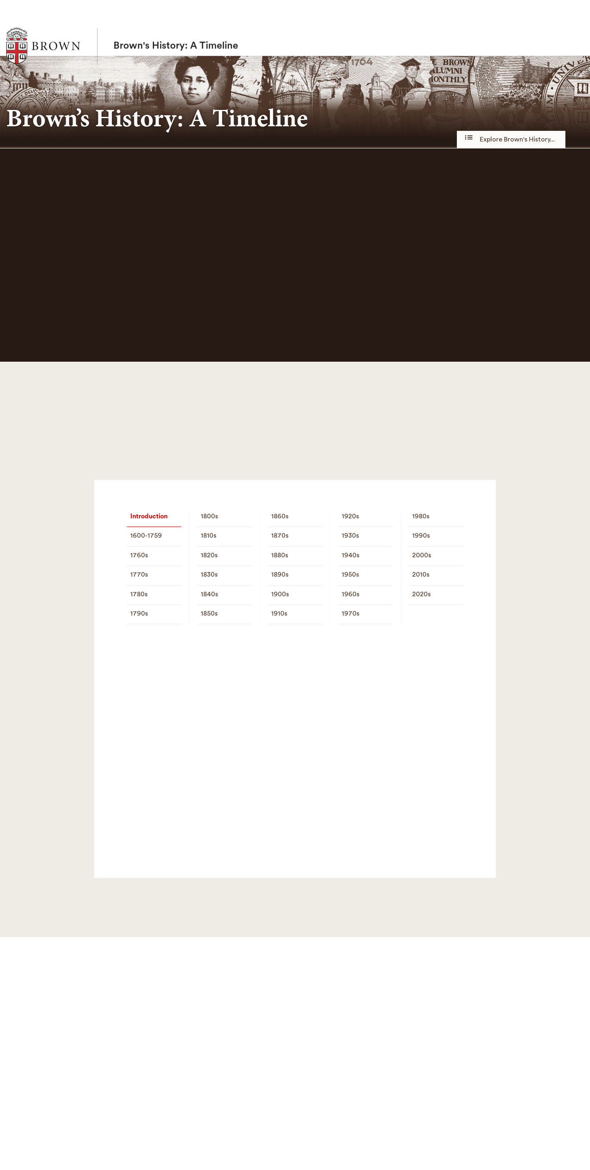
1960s (350, 594)
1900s (280, 594)
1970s (350, 613)
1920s (350, 516)
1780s (139, 594)
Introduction (149, 516)
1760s (139, 555)
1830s (209, 574)
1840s (209, 594)
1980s (420, 516)
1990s (421, 535)
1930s (350, 535)
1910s (279, 613)
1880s (279, 555)
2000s (421, 555)
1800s (209, 516)
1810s (208, 535)
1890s (279, 574)
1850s (209, 613)
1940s (350, 555)
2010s (420, 574)
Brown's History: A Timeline (175, 28)
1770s (139, 574)
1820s (209, 555)
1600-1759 (146, 535)
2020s (421, 594)
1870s (279, 535)
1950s (350, 574)
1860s (279, 516)
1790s (139, 613)
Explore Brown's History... (511, 139)
